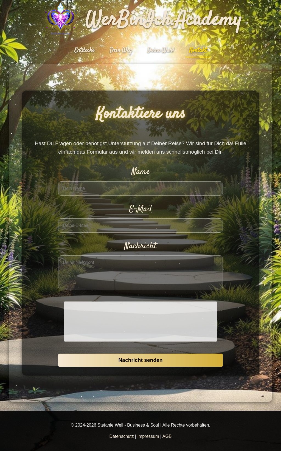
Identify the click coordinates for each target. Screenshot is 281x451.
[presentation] (140, 321)
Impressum (148, 436)
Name (140, 171)
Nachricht (140, 246)
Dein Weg (121, 50)
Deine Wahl (160, 50)
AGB (167, 436)
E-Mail (140, 209)
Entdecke (84, 50)
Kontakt (198, 50)
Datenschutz (121, 436)
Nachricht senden (140, 360)
